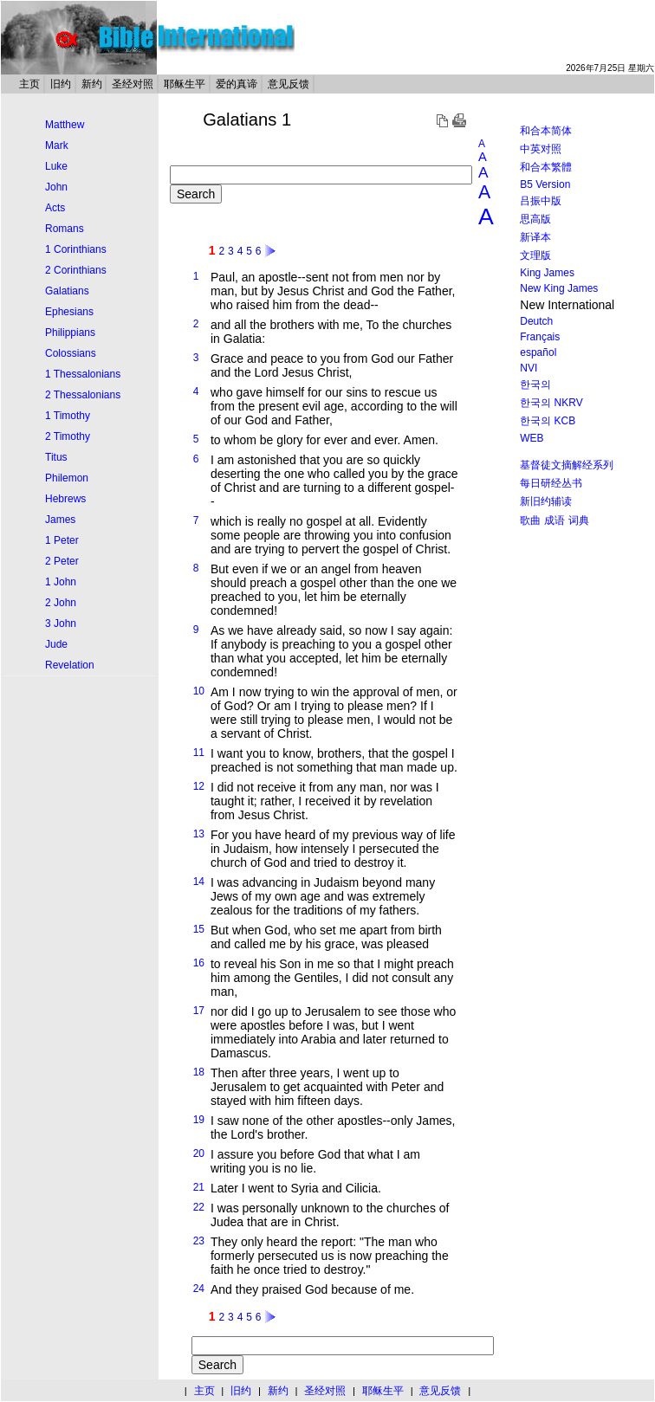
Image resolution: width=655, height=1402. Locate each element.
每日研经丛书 (551, 483)
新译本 (535, 237)
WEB (531, 438)
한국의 (535, 384)
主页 (29, 84)
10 (198, 691)
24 (198, 1288)
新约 (91, 84)
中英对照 (540, 149)
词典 (578, 520)
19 (198, 1120)
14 (198, 881)
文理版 (535, 255)
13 (198, 834)
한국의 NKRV (551, 403)
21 (198, 1187)
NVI (528, 368)
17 (198, 1011)
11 (198, 752)
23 (198, 1241)
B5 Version (545, 184)
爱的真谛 (236, 84)
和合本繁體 (546, 167)
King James (547, 273)
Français (540, 337)
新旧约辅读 (546, 501)
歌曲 (530, 520)
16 (198, 963)
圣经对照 (132, 84)
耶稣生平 (184, 84)
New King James (559, 288)
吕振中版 (540, 201)
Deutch (536, 321)
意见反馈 (288, 84)
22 (198, 1207)
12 (198, 786)
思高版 (535, 219)
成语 (554, 520)
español (538, 352)
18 (198, 1072)
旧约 (60, 84)
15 (198, 929)
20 (198, 1153)
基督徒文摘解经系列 (566, 465)
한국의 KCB (547, 421)
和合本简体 (546, 131)
